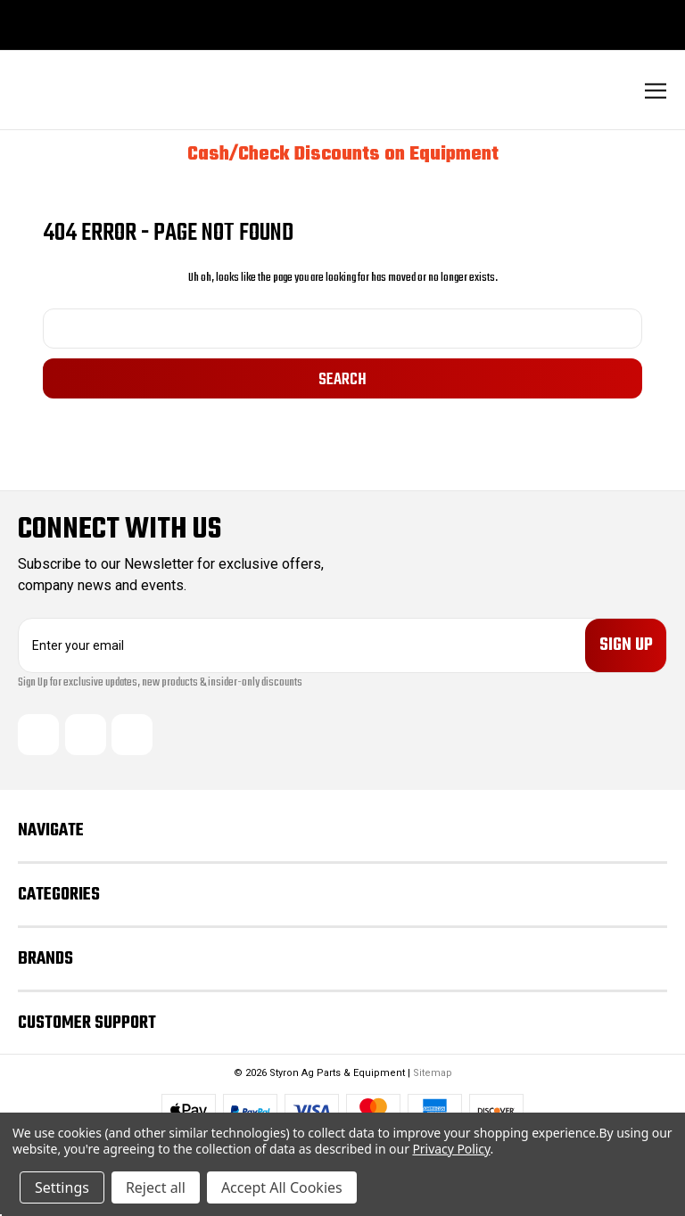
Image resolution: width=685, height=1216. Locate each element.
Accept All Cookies (281, 1187)
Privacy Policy (451, 1148)
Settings (62, 1187)
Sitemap (432, 1073)
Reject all (156, 1187)
